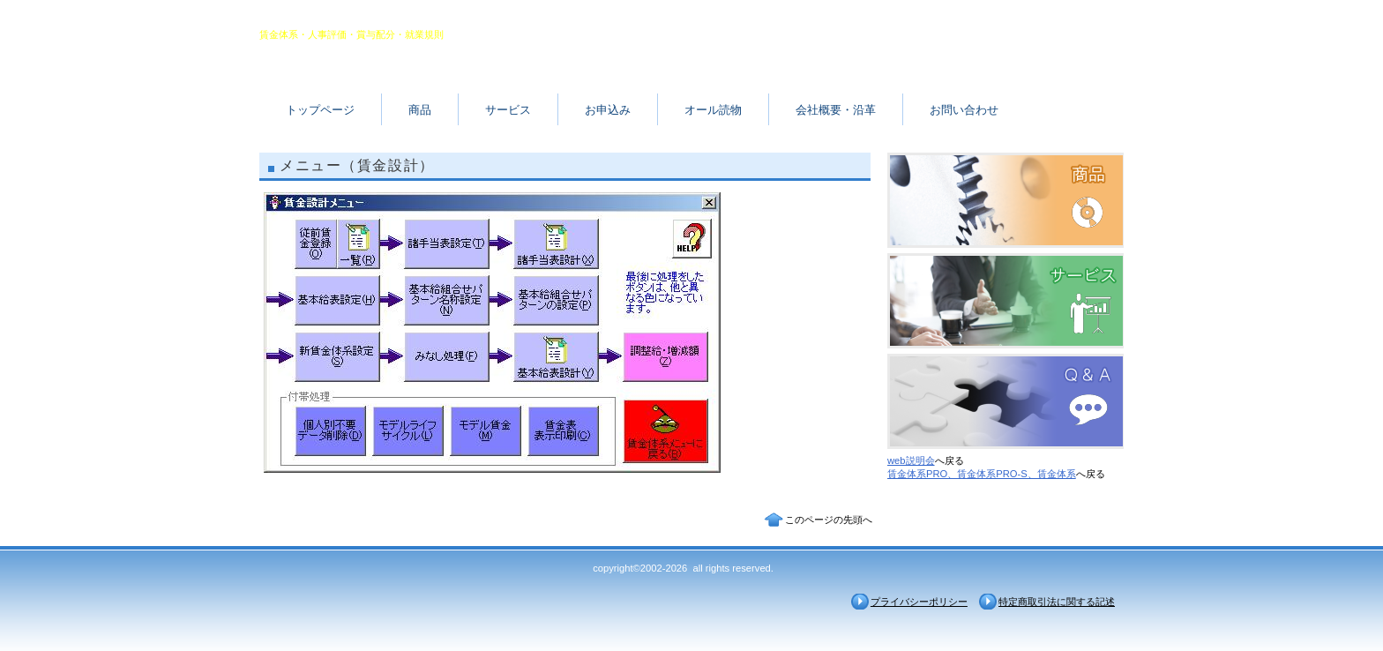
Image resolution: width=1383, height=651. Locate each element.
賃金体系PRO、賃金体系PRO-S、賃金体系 (981, 473)
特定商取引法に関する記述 (1056, 601)
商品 (419, 109)
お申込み (608, 109)
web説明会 (911, 460)
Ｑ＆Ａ (1005, 401)
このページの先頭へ (828, 519)
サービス (508, 109)
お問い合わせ (964, 109)
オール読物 (713, 109)
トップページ (320, 109)
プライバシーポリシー (919, 601)
